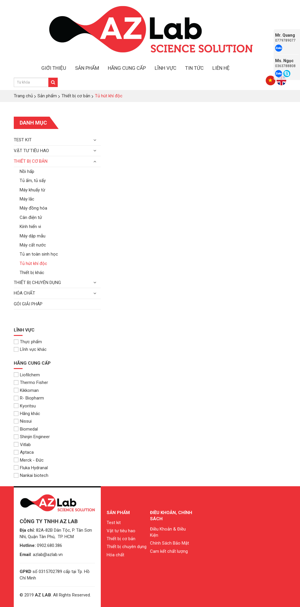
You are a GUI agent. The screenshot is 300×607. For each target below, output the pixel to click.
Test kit (23, 139)
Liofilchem (27, 375)
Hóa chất (24, 293)
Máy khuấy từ (32, 190)
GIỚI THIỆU (53, 68)
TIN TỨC (194, 68)
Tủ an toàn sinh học (39, 254)
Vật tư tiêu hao (31, 150)
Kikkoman (26, 390)
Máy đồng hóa (33, 208)
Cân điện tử (31, 217)
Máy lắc (27, 199)
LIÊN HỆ (221, 68)
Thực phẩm (28, 341)
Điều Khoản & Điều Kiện (168, 532)
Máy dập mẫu (32, 236)
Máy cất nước (33, 245)
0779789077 (285, 40)
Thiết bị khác (32, 272)
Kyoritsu (25, 406)
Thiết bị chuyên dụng (37, 282)
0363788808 (285, 66)
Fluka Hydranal (31, 467)
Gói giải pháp (28, 304)
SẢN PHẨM (87, 68)
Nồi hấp (27, 171)
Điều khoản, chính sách (171, 515)
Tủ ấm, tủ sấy (33, 180)
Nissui (23, 421)
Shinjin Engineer (32, 436)
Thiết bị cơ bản (30, 161)
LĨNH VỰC (165, 68)
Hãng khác (27, 413)
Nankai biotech (31, 475)
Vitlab (22, 444)
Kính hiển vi (30, 226)
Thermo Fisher (31, 382)
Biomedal (26, 429)
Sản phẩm (118, 512)
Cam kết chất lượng (169, 551)
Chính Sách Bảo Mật (169, 543)
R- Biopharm (29, 398)
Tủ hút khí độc (33, 263)
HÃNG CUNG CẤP (127, 68)
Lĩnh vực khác (30, 349)
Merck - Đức (29, 460)
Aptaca (24, 452)
